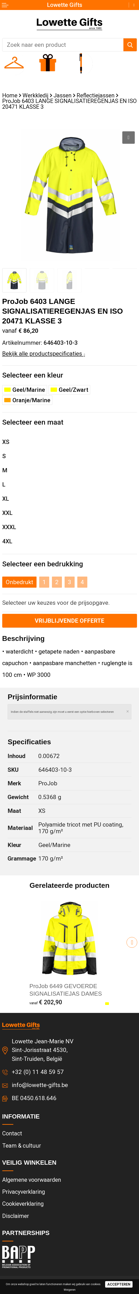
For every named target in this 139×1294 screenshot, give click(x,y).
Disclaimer (15, 1216)
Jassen (62, 95)
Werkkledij (35, 95)
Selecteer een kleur (32, 375)
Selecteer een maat (32, 422)
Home (9, 95)
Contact (12, 1133)
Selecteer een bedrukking (42, 564)
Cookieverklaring (23, 1203)
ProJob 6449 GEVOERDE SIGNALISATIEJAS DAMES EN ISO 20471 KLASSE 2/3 (65, 993)
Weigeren (70, 1289)
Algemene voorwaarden (31, 1179)
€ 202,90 (45, 1002)
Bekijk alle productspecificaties (43, 353)
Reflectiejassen (95, 95)
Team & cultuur (21, 1145)
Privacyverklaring (23, 1191)
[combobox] (62, 44)
